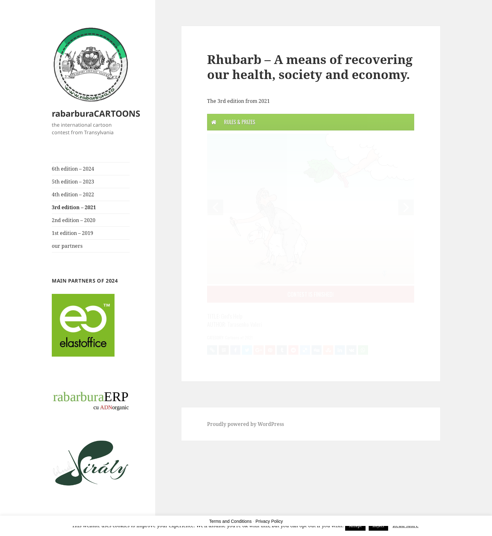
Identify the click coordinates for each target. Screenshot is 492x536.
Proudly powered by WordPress (245, 424)
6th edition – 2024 (73, 168)
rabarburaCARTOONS (96, 113)
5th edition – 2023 (73, 181)
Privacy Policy (269, 521)
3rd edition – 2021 (74, 207)
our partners (67, 245)
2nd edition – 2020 (73, 220)
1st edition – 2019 (72, 233)
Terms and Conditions (230, 521)
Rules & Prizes (239, 122)
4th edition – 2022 (73, 194)
